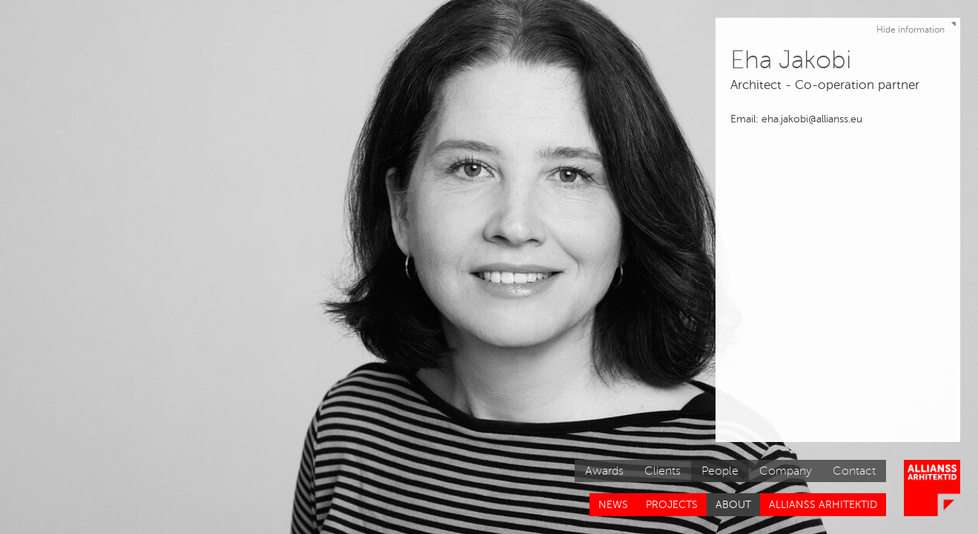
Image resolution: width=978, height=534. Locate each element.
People (720, 471)
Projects (672, 504)
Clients (662, 471)
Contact (854, 471)
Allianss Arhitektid (823, 504)
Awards (604, 471)
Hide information (917, 27)
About (733, 504)
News (613, 504)
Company (785, 471)
